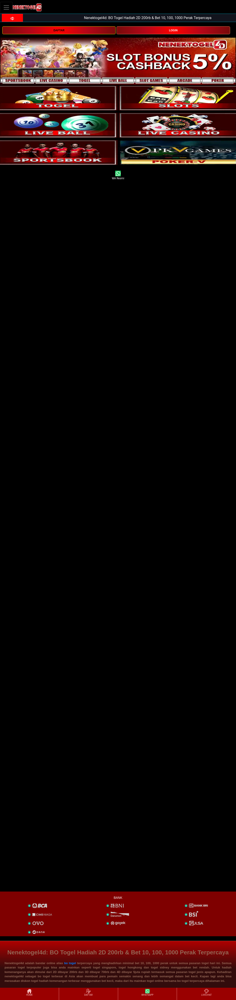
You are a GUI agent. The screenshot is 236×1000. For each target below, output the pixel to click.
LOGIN (173, 30)
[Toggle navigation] (6, 7)
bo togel (70, 963)
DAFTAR (58, 30)
